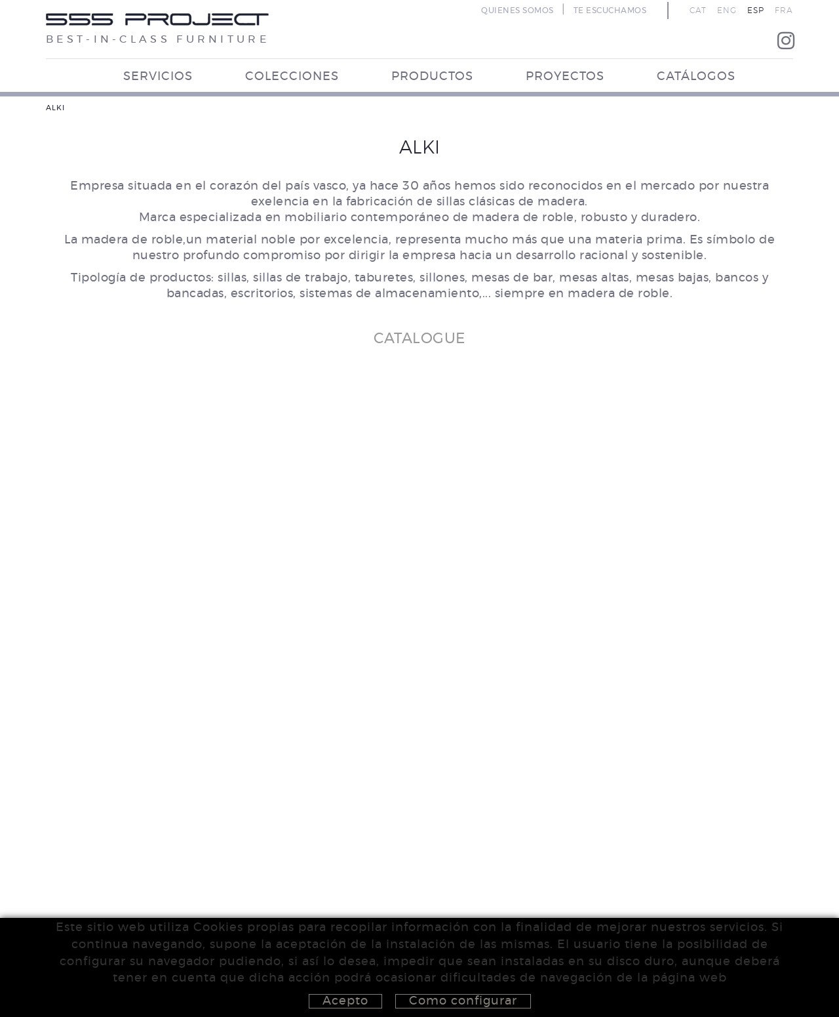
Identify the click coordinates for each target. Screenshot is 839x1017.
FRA (784, 10)
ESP (755, 10)
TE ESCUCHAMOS (610, 10)
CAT (698, 10)
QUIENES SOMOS (517, 10)
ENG (727, 10)
